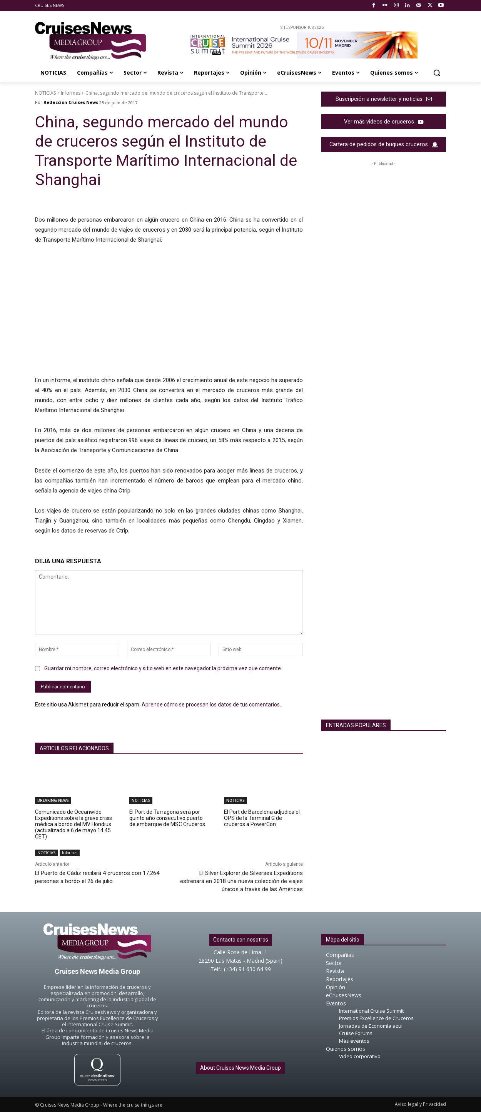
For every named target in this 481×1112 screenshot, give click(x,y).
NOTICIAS (45, 93)
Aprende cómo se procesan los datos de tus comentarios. (211, 704)
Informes (70, 93)
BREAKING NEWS (53, 800)
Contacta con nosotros (240, 940)
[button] (437, 72)
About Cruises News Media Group (240, 1068)
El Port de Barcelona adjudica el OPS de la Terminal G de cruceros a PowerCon (262, 818)
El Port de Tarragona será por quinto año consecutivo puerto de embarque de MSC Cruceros (167, 818)
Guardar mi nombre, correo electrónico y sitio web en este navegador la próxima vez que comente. (163, 668)
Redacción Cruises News (70, 102)
